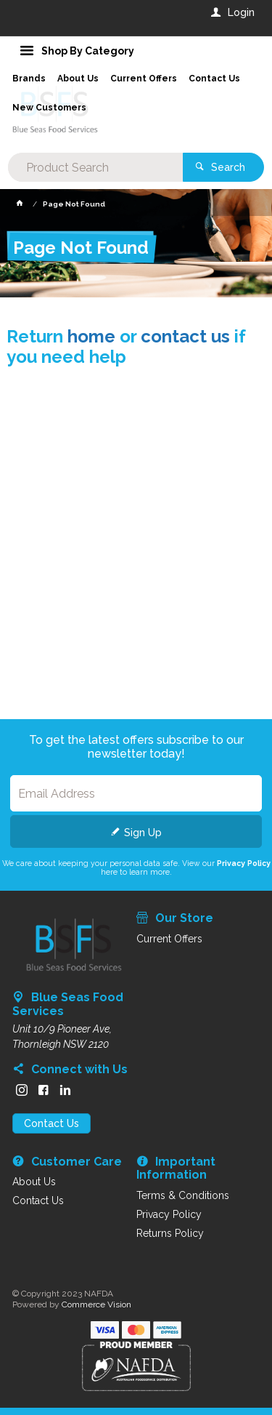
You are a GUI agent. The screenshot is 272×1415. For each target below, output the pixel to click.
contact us (185, 336)
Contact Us (51, 1123)
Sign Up (143, 832)
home (91, 336)
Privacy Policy (244, 863)
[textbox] (95, 167)
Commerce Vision (96, 1304)
